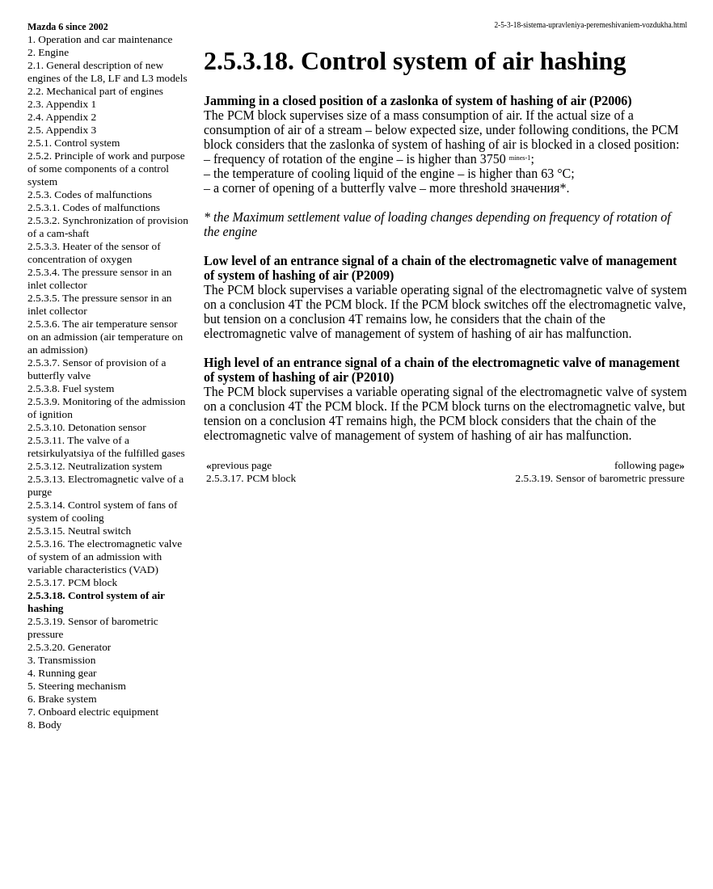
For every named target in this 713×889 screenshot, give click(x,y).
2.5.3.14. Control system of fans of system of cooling (102, 511)
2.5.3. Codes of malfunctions (89, 194)
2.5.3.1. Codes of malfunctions (93, 207)
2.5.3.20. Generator (69, 647)
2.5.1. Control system (73, 143)
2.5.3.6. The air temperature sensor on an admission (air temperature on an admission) (105, 337)
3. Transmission (61, 660)
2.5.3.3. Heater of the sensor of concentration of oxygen (94, 252)
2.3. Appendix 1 (61, 104)
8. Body (44, 724)
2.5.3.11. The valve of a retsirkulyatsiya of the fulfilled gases (106, 446)
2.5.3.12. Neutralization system (94, 466)
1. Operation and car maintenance (99, 39)
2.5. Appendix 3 (61, 130)
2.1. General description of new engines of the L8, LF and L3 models (107, 71)
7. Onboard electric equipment (92, 712)
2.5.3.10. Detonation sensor (86, 427)
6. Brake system (62, 699)
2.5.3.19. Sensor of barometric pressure (601, 478)
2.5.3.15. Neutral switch (79, 531)
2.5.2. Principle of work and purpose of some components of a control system (106, 168)
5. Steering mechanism (76, 686)
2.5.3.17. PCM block (72, 582)
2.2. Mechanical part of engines (95, 91)
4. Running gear (62, 673)
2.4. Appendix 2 (61, 117)
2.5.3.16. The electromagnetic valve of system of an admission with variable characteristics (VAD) (104, 556)
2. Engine (48, 52)
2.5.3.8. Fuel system (70, 388)
